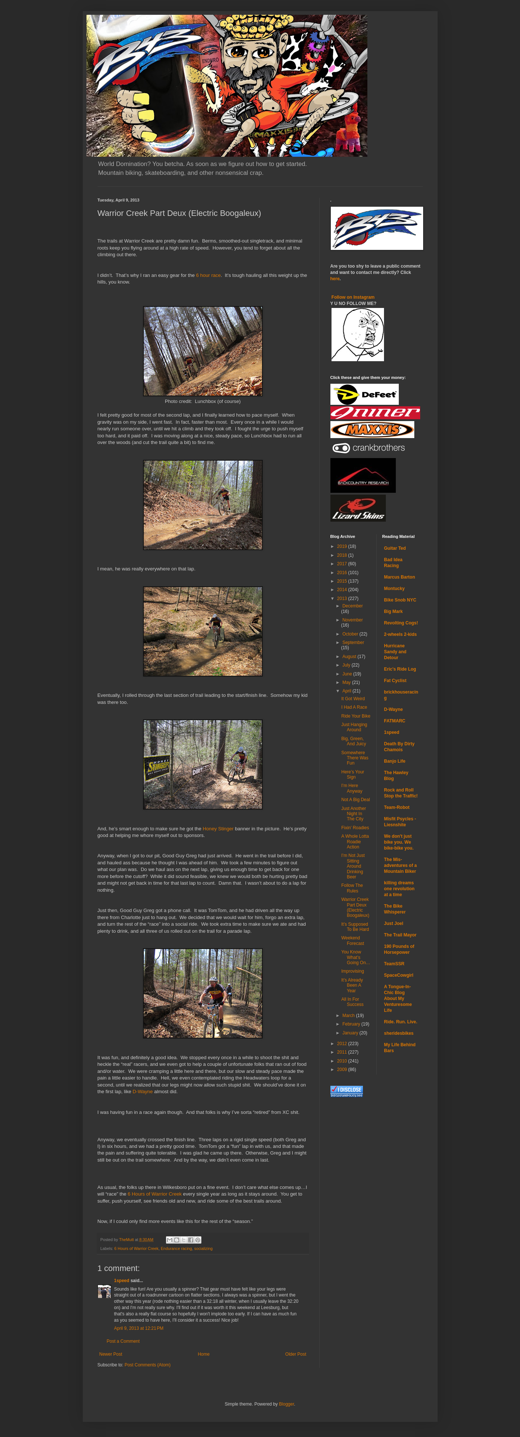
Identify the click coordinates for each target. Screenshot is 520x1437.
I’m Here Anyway (351, 788)
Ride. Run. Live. (400, 1021)
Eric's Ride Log (400, 669)
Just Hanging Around (354, 727)
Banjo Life (394, 761)
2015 (342, 581)
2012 (342, 1043)
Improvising (352, 971)
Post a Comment (123, 1341)
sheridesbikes (399, 1033)
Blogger (286, 1404)
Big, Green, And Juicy (353, 741)
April (347, 691)
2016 (342, 572)
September (353, 642)
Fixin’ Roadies (355, 827)
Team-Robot (396, 807)
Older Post (295, 1354)
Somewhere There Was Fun (354, 758)
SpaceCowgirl (398, 975)
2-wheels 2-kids (400, 634)
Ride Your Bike (355, 716)
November (352, 620)
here (335, 278)
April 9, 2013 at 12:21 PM (139, 1328)
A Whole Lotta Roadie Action (355, 842)
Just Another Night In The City (353, 814)
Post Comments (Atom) (148, 1364)
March (349, 1015)
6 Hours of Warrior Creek (155, 1194)
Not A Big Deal (355, 799)
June (347, 674)
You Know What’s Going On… (355, 957)
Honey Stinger (218, 828)
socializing (203, 1248)
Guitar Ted (395, 548)
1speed (121, 1280)
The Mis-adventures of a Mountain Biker (400, 865)
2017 (342, 563)
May (347, 682)
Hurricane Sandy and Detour (395, 651)
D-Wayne (143, 1091)
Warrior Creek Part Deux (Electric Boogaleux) (355, 907)
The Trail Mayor (400, 935)
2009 (342, 1069)
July (346, 665)
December (352, 606)
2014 (342, 589)
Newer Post (110, 1354)
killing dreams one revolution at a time (399, 888)
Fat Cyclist (395, 680)
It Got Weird (353, 698)
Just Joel (393, 923)
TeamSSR (394, 963)
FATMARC (394, 720)
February (351, 1024)
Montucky (394, 588)
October (350, 634)
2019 (342, 546)
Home (204, 1354)
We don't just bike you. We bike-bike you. (399, 842)
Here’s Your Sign (352, 774)
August (349, 656)
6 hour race (208, 275)
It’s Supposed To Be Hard (355, 927)
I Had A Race (354, 707)
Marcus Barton (399, 577)
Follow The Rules (352, 888)
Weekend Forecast (352, 940)
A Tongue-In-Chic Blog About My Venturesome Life (398, 998)
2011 (342, 1052)
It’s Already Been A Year (352, 985)
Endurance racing (176, 1248)
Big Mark (393, 611)
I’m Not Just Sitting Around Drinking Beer (352, 866)
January (350, 1033)
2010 (342, 1061)
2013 (342, 598)
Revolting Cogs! (401, 623)
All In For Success (352, 1002)
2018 (342, 555)
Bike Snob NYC (400, 600)
